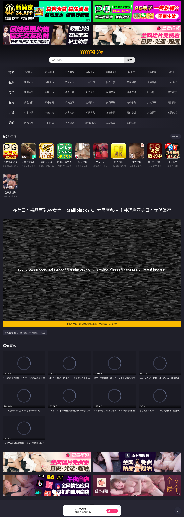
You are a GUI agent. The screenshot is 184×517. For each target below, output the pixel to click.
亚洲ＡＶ (28, 82)
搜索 (129, 59)
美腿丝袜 (110, 102)
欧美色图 (69, 102)
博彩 (11, 72)
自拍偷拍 (49, 82)
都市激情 (28, 112)
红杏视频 (110, 122)
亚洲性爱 (28, 92)
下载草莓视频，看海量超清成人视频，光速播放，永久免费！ (122, 324)
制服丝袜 (110, 92)
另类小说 (131, 112)
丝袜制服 (131, 82)
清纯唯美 (131, 102)
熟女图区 (152, 102)
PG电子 (28, 72)
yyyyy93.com (91, 52)
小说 (11, 112)
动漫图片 (90, 102)
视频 (11, 82)
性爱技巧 (172, 112)
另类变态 (172, 92)
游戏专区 (90, 72)
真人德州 (49, 72)
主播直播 (152, 82)
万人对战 (69, 72)
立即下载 (112, 510)
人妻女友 (69, 112)
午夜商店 (49, 122)
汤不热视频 (90, 122)
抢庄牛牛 (172, 72)
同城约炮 (28, 122)
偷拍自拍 (49, 92)
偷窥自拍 (28, 102)
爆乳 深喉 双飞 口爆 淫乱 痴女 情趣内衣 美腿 (25, 332)
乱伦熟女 (152, 92)
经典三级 (131, 92)
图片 (11, 102)
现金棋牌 (152, 72)
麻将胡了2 (111, 72)
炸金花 (131, 72)
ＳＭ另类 (172, 82)
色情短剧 (131, 122)
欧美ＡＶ (69, 82)
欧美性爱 (90, 92)
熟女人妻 (110, 82)
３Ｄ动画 (90, 82)
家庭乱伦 (49, 112)
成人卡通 (69, 92)
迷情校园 (110, 112)
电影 (11, 92)
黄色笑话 (152, 112)
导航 (11, 122)
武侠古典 (90, 112)
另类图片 (172, 102)
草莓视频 (69, 122)
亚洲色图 (49, 102)
